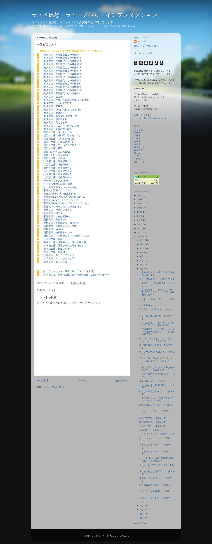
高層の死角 (61, 119)
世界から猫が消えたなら (71, 245)
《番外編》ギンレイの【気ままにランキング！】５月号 (156, 399)
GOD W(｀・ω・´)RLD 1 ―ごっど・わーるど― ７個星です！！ (156, 339)
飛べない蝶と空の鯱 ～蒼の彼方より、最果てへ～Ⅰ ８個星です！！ (156, 360)
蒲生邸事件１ (65, 161)
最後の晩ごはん (64, 129)
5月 (142, 269)
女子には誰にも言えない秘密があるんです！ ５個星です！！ (156, 368)
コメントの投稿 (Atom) (53, 387)
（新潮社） (47, 190)
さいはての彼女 (64, 103)
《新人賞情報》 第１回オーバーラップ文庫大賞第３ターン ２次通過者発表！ (156, 332)
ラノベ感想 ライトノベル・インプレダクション (94, 15)
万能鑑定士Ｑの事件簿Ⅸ (68, 80)
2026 (140, 195)
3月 (142, 510)
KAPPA (59, 229)
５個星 (137, 144)
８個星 (137, 135)
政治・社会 (139, 162)
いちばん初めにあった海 (68, 109)
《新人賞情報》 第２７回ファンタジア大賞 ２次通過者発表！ (156, 324)
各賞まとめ (139, 147)
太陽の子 (60, 112)
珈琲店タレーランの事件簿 (72, 242)
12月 (142, 240)
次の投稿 (43, 380)
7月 (142, 260)
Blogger (125, 536)
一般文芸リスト (147, 305)
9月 (142, 252)
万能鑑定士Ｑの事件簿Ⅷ (69, 77)
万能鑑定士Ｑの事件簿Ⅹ (68, 83)
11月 (142, 244)
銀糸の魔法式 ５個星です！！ (154, 422)
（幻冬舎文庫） (50, 239)
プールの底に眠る (67, 145)
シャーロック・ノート (71, 200)
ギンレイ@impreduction (152, 118)
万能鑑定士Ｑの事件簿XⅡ (69, 90)
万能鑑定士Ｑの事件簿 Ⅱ (68, 57)
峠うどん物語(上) (62, 151)
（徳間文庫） (49, 219)
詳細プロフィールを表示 (146, 46)
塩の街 (59, 96)
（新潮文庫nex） (50, 193)
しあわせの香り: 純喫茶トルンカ (73, 235)
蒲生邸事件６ (65, 177)
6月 (142, 264)
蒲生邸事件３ (65, 167)
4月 (142, 505)
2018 (140, 220)
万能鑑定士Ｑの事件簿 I (68, 54)
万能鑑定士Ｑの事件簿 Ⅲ (68, 61)
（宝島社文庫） (50, 242)
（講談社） (47, 151)
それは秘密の (63, 216)
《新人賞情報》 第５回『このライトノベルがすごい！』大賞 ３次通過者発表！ (156, 292)
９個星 (137, 132)
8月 (142, 256)
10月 (142, 248)
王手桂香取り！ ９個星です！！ (156, 381)
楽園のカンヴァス (62, 190)
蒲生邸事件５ (65, 174)
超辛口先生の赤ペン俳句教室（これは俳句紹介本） (85, 274)
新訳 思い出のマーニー (68, 116)
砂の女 (59, 213)
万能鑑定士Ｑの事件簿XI (68, 86)
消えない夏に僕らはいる (72, 197)
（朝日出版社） (50, 274)
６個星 (137, 141)
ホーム (82, 380)
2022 (140, 204)
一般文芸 (138, 159)
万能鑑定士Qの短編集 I (68, 93)
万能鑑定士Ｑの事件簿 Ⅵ (69, 70)
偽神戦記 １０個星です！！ (153, 430)
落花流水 (60, 106)
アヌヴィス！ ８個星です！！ (154, 426)
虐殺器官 (67, 184)
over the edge (70, 187)
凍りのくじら (65, 132)
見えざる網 (61, 122)
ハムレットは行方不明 (67, 125)
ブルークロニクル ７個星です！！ (157, 279)
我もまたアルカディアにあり (74, 203)
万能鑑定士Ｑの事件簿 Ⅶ (69, 74)
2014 (140, 236)
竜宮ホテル (61, 219)
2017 (140, 224)
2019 (140, 216)
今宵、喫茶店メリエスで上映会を (73, 99)
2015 (140, 232)
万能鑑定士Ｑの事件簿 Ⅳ (69, 64)
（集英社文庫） (50, 248)
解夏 (60, 239)
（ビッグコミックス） (53, 271)
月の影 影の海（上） (69, 135)
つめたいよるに (64, 209)
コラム (137, 156)
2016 (140, 228)
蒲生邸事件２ (65, 164)
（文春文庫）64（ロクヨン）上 (58, 255)
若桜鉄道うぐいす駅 (66, 226)
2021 (140, 208)
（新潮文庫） (49, 206)
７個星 (137, 138)
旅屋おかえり (65, 248)
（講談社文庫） (50, 132)
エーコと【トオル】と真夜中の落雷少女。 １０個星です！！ (156, 459)
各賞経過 (138, 150)
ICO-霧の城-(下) (66, 142)
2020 (140, 212)
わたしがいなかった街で (68, 206)
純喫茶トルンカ (64, 232)
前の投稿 (121, 380)
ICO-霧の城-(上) (66, 138)
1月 (142, 518)
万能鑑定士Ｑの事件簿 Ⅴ (68, 67)
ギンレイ (141, 41)
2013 (140, 523)
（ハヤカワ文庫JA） (52, 180)
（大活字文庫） (50, 161)
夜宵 (60, 148)
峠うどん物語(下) (62, 155)
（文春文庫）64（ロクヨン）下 (58, 258)
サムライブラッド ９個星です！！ (157, 434)
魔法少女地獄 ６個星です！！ (154, 418)
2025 (140, 200)
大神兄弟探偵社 (67, 193)
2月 (142, 514)
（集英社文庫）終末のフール (57, 252)
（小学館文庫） (50, 245)
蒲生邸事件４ (65, 171)
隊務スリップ (72, 271)
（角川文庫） (49, 54)
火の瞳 (61, 158)
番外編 (137, 153)
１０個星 (138, 130)
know (65, 180)
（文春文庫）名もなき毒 (54, 261)
